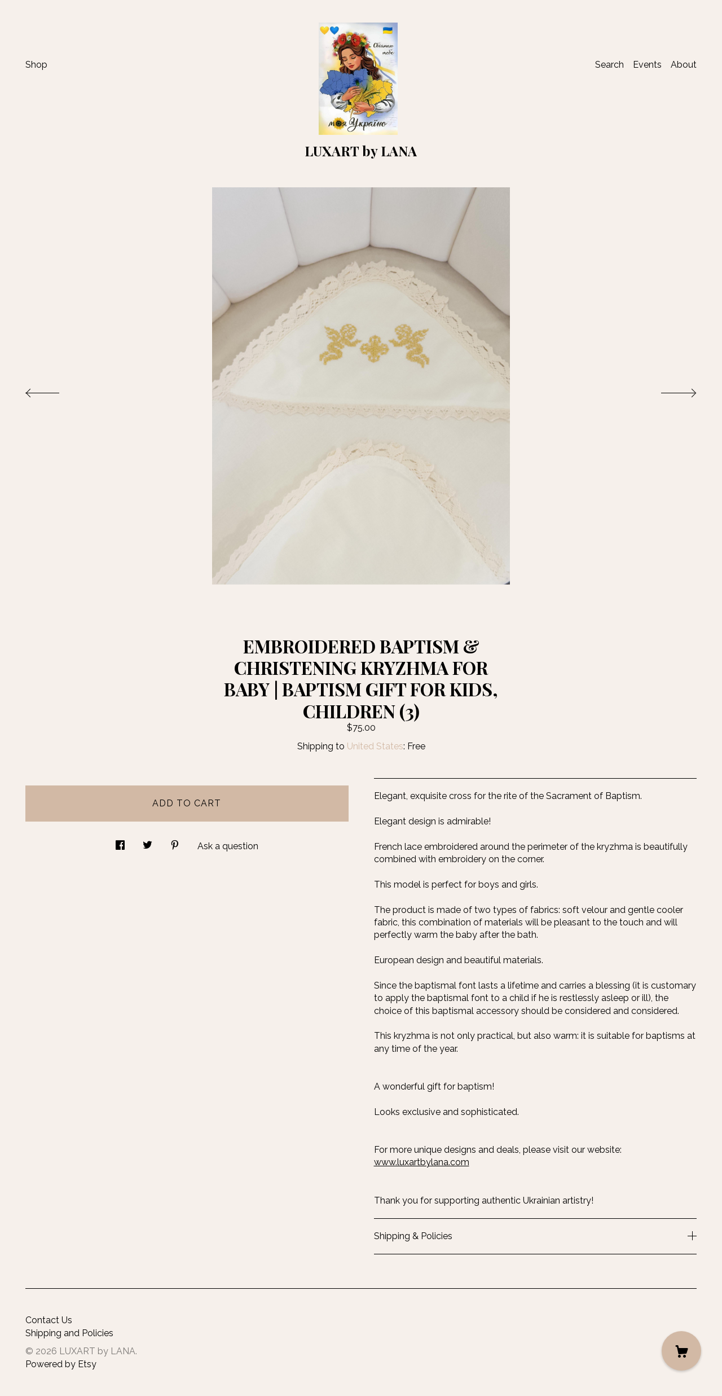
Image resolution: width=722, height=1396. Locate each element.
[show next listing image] (668, 390)
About (684, 64)
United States (375, 746)
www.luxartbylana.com (421, 1162)
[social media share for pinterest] (174, 842)
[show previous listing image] (53, 390)
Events (647, 64)
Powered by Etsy (60, 1364)
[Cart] (681, 1351)
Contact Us (48, 1320)
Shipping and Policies (69, 1333)
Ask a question (227, 846)
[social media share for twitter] (147, 842)
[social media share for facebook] (120, 842)
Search (609, 64)
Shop (36, 64)
